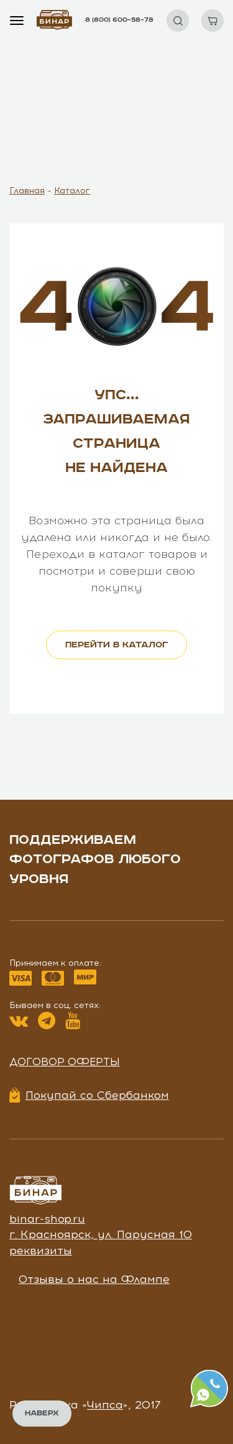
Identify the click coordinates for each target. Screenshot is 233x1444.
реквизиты (40, 1250)
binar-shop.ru (47, 1219)
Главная (27, 190)
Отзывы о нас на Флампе (94, 1279)
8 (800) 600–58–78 (119, 20)
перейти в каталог (116, 645)
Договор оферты (64, 1061)
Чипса (105, 1405)
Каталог (72, 190)
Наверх (42, 1413)
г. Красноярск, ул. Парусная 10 (100, 1234)
